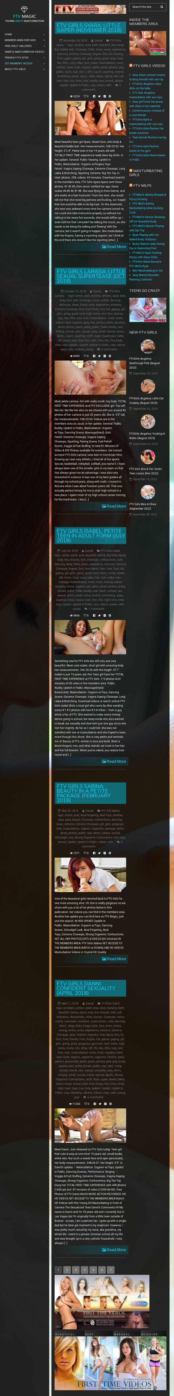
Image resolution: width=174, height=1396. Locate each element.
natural (60, 67)
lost (103, 577)
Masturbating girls (145, 172)
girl (84, 58)
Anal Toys (106, 815)
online (70, 586)
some (120, 331)
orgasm (86, 67)
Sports (61, 336)
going (97, 58)
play (121, 67)
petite (96, 67)
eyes (73, 1034)
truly (87, 1088)
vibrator (87, 1092)
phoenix (119, 322)
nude (77, 67)
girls (90, 58)
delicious (65, 304)
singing (62, 1075)
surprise (61, 600)
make (93, 62)
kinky (84, 1048)
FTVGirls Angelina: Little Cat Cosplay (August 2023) (146, 400)
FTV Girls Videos (149, 65)
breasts (74, 559)
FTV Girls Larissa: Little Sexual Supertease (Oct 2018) (91, 276)
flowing (118, 54)
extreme (62, 54)
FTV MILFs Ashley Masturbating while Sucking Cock (146, 208)
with (108, 85)
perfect (100, 322)
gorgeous (118, 824)
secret (73, 1070)
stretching (63, 76)
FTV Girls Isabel (110, 550)
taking (108, 76)
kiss (110, 313)
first (105, 54)
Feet (102, 1034)
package (110, 828)
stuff (90, 336)
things (99, 1083)
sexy (94, 331)
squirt (97, 71)
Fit (122, 1034)
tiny (107, 340)
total (85, 80)
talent (59, 1083)
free (109, 568)
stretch (119, 71)
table (92, 76)
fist (111, 54)
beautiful (104, 45)
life (96, 1048)
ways (63, 349)
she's (82, 71)
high (89, 313)
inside (112, 573)
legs (60, 318)
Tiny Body (116, 340)
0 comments (109, 349)
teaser (80, 600)
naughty (60, 586)
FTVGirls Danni (111, 1003)
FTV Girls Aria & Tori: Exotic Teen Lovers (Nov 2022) (145, 471)
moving (108, 582)
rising (118, 1066)
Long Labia (76, 62)
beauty (76, 819)
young (89, 349)
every (107, 49)
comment (70, 1021)
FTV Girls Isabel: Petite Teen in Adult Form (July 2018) (91, 535)
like (59, 62)
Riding (60, 331)
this (72, 80)
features (93, 1034)
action (79, 295)
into (104, 313)
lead (120, 58)
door (101, 1025)
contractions (108, 559)
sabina (106, 833)
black (122, 555)
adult (74, 555)
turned (109, 80)
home (96, 313)
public (60, 71)
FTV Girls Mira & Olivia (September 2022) (142, 506)
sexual (86, 331)
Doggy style (90, 1025)
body (120, 45)
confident (83, 1021)
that (66, 80)
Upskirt (64, 85)
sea (71, 837)
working (79, 349)
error (91, 304)
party (86, 322)
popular (63, 1066)
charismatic (77, 1016)
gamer (105, 1039)
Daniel (98, 40)
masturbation (107, 62)
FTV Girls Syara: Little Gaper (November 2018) (89, 27)
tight (93, 340)
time (78, 80)
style (96, 1079)
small (101, 331)
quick (68, 71)
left (61, 577)
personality (72, 1061)
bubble (64, 49)
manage (63, 582)
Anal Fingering (89, 815)
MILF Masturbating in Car (147, 270)
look (97, 577)
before (101, 555)
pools (122, 1061)
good (105, 58)
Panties (112, 1057)
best (122, 295)
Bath (95, 45)
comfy (59, 1021)
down (99, 49)
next (59, 1057)
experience (118, 49)
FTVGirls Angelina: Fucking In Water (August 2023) (147, 436)
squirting (107, 71)
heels (114, 1043)
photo (104, 67)
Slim (90, 71)
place (79, 327)
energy (63, 1030)
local (76, 577)
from (60, 58)
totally (93, 80)
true (81, 1088)
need (69, 67)
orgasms (100, 1057)
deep (69, 564)
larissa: (118, 313)
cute (120, 559)
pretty (87, 327)
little (65, 62)
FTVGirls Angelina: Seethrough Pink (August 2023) (144, 363)
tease (66, 340)
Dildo (91, 49)
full (108, 309)
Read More (116, 246)
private (62, 591)
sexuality (100, 1070)
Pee (92, 322)
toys (101, 80)
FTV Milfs (142, 185)
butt (71, 49)
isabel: (121, 573)
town (68, 1088)
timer (121, 1083)
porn (71, 1066)
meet (120, 62)
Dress (83, 304)
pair (88, 586)
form (103, 568)
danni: (63, 1025)
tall (121, 76)
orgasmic (98, 828)
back (116, 295)
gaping (76, 58)
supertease (109, 336)
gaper (67, 58)
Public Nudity (108, 327)
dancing (115, 300)
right (110, 1066)
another (79, 45)
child (89, 1016)
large (113, 58)
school (70, 331)
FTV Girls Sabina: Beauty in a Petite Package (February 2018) (84, 793)
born (69, 300)
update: (119, 80)
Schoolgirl (61, 837)
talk (116, 76)
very (92, 85)
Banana (112, 1008)
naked (59, 322)
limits (67, 577)
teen (59, 80)
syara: (84, 76)
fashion (81, 1034)
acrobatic (69, 1008)
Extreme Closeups (80, 54)
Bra (57, 49)
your (76, 1097)
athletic (106, 295)
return (102, 591)
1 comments (96, 608)
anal (76, 815)
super (97, 336)
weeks (113, 604)
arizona (96, 295)
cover (95, 300)
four (102, 309)
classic (97, 1016)
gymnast (96, 1043)
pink (108, 1061)
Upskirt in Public (79, 85)
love (86, 62)
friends (73, 1039)
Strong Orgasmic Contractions (93, 837)
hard (82, 313)
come (120, 1016)
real (75, 71)
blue (114, 45)
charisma (62, 1016)
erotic (72, 1030)
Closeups (81, 49)
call (119, 1012)
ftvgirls (91, 1039)
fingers (97, 54)
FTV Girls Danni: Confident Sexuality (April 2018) (86, 988)
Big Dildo (112, 555)
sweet (75, 76)
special (99, 1075)
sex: (78, 331)
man (86, 318)
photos (113, 67)
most (119, 318)
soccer (111, 331)
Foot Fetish (92, 309)
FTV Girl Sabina (110, 810)
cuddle (104, 300)
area (88, 45)
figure (109, 1034)
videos (101, 85)
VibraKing (76, 1092)
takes (99, 76)
